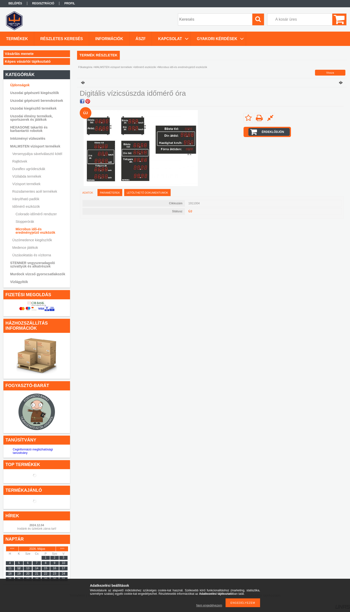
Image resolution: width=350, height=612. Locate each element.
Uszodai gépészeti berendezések (36, 101)
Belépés (15, 3)
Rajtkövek (19, 161)
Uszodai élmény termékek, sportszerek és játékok (31, 117)
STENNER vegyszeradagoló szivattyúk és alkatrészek (32, 264)
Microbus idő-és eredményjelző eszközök (35, 230)
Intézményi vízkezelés (27, 138)
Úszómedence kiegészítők (32, 240)
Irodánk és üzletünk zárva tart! (36, 528)
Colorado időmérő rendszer (36, 214)
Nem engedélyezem (209, 605)
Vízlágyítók (19, 282)
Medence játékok (25, 248)
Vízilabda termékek (26, 176)
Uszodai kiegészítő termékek (33, 108)
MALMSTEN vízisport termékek (35, 146)
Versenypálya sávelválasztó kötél (37, 154)
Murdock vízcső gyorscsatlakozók (37, 274)
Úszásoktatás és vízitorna (31, 255)
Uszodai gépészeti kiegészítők (34, 93)
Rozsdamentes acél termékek (34, 191)
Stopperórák (25, 222)
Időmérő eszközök (26, 206)
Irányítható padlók (25, 199)
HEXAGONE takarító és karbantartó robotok (29, 129)
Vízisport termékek (26, 184)
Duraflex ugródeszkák (28, 169)
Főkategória (85, 67)
